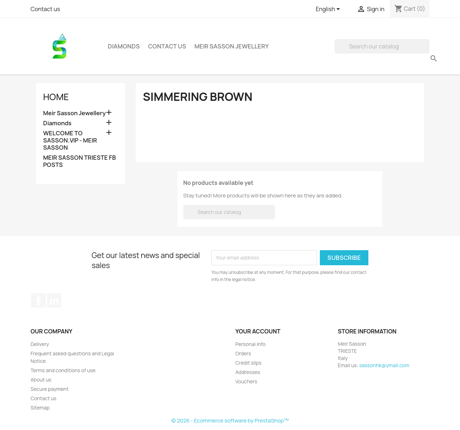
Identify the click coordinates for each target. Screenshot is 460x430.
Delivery (40, 344)
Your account (257, 331)
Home (56, 97)
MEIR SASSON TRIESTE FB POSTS (79, 161)
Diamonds (124, 46)
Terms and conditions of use (63, 370)
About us (41, 379)
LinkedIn (54, 300)
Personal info (250, 344)
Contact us (45, 9)
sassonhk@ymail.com (384, 365)
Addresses (247, 372)
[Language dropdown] (329, 9)
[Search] (382, 46)
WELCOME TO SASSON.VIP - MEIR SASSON (70, 140)
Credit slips (248, 362)
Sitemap (40, 407)
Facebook (38, 300)
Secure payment (50, 388)
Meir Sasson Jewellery (231, 46)
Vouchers (246, 381)
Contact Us (167, 46)
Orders (243, 353)
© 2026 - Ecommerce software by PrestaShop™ (230, 420)
